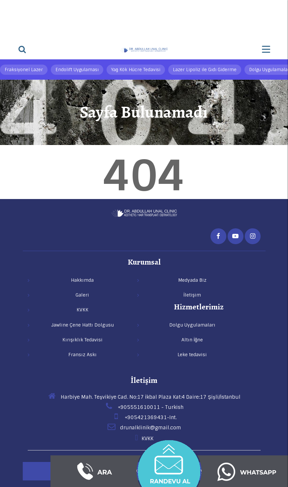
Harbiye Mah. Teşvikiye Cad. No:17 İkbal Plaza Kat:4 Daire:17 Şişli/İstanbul (144, 397)
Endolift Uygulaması (77, 69)
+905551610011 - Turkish (144, 407)
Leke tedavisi (192, 355)
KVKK (144, 438)
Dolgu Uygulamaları (192, 325)
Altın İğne (192, 340)
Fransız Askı (82, 355)
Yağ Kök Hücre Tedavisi (135, 69)
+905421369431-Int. (144, 417)
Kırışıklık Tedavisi (82, 340)
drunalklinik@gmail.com (144, 427)
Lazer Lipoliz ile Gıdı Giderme (205, 69)
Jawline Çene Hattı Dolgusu (82, 325)
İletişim (144, 380)
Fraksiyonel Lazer (24, 69)
